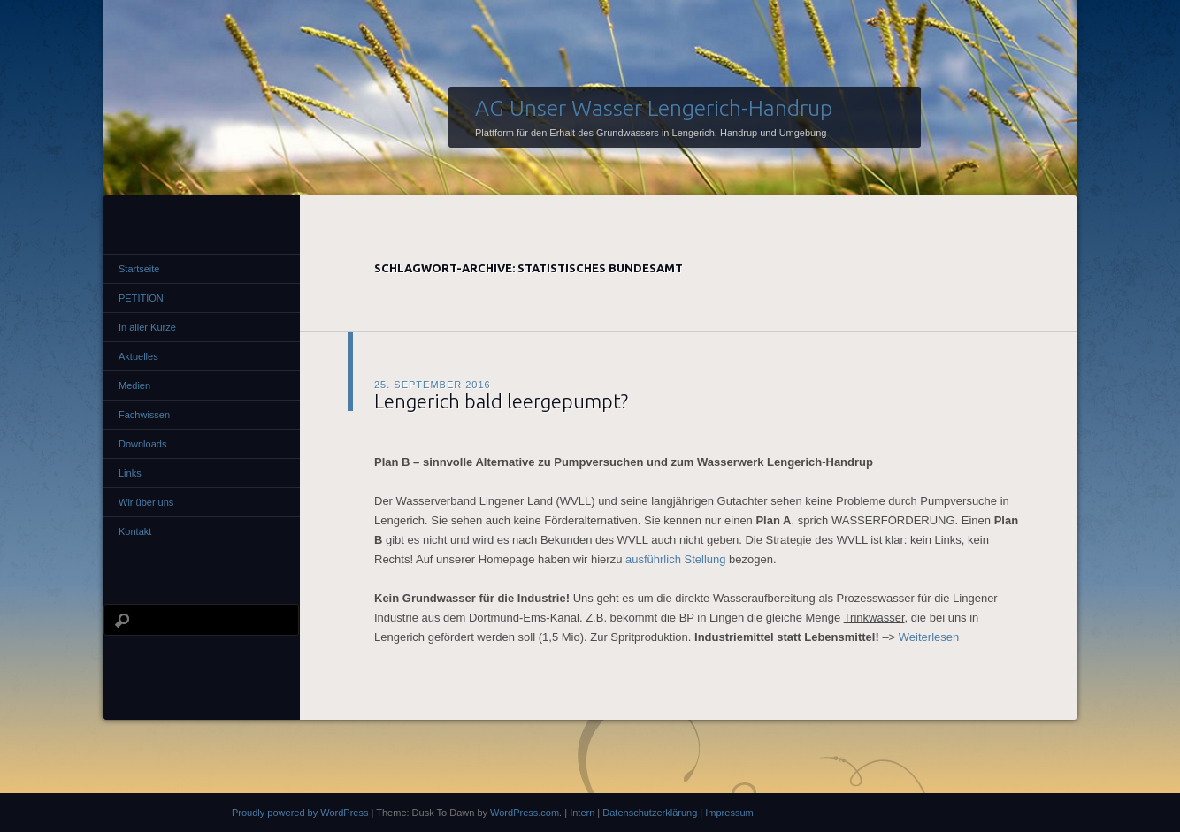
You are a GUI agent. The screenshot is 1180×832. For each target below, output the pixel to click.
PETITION (141, 298)
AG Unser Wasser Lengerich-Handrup (653, 107)
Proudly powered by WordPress (300, 812)
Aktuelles (138, 356)
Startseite (139, 268)
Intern (582, 812)
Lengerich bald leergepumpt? (501, 401)
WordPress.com (524, 812)
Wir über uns (146, 502)
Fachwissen (144, 414)
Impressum (729, 812)
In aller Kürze (147, 327)
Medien (134, 385)
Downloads (142, 444)
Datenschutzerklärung (649, 812)
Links (130, 473)
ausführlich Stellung (677, 559)
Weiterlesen (929, 637)
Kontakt (135, 531)
